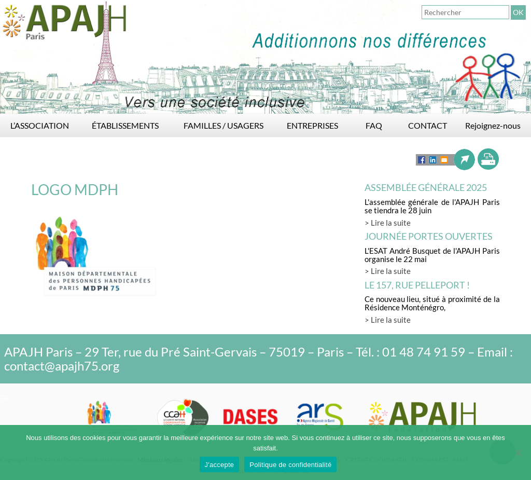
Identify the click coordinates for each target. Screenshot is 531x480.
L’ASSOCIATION (39, 125)
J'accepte (219, 465)
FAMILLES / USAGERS (223, 125)
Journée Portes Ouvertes (429, 236)
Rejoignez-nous (493, 125)
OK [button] (518, 12)
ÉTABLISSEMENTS (125, 125)
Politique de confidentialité (290, 465)
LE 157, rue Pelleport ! (417, 285)
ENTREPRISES (312, 125)
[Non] (518, 452)
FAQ (374, 125)
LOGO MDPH (74, 189)
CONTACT (427, 125)
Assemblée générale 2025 (426, 187)
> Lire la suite (388, 222)
